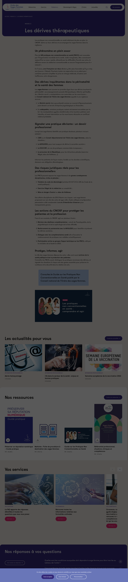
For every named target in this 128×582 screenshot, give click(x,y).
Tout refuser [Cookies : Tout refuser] (62, 577)
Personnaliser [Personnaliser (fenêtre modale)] (78, 577)
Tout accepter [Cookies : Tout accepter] (47, 577)
